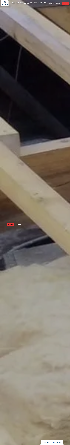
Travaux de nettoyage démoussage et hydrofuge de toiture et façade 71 (52, 3)
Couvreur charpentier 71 (13, 3)
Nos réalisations (10, 224)
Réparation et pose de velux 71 (35, 3)
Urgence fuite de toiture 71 (17, 3)
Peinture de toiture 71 (31, 3)
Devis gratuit (66, 3)
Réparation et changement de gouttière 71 (46, 3)
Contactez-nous (18, 224)
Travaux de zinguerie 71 (21, 3)
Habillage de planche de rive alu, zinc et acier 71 (26, 3)
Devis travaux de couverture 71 (40, 3)
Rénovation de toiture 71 (58, 3)
